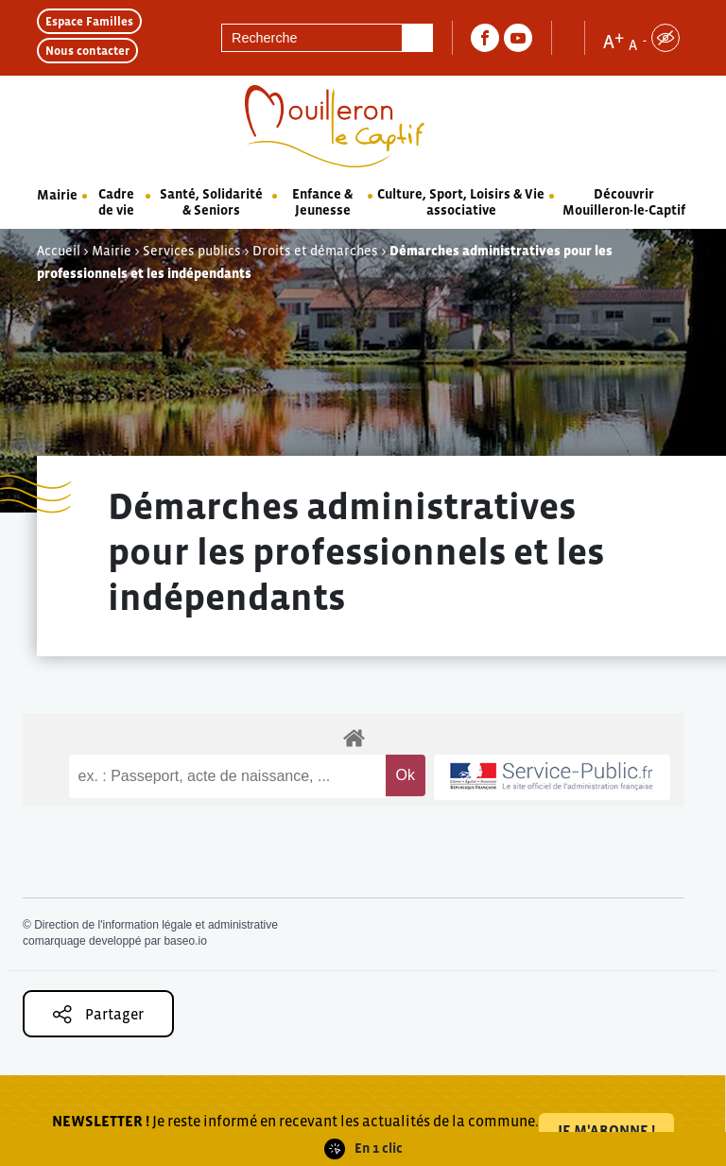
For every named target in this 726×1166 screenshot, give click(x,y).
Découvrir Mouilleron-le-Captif (623, 202)
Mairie (57, 194)
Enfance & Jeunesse (322, 202)
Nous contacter (87, 51)
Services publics (192, 250)
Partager (98, 1014)
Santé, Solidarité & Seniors (211, 202)
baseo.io (185, 941)
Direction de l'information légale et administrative (156, 924)
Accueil (58, 250)
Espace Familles (89, 21)
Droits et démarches (315, 250)
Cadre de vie (116, 202)
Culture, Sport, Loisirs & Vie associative (460, 202)
